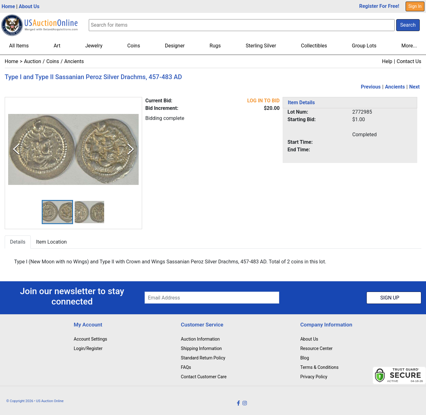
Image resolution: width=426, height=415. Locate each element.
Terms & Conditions (319, 367)
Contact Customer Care (204, 376)
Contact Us (409, 61)
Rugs (215, 46)
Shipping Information (201, 348)
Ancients (74, 61)
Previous (371, 87)
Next (414, 87)
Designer (175, 46)
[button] (57, 212)
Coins (133, 46)
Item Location (51, 242)
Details (17, 242)
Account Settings (90, 339)
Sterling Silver (261, 46)
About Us (29, 6)
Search (408, 25)
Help (387, 61)
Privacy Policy (313, 376)
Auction (32, 61)
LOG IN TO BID (263, 101)
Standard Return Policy (203, 357)
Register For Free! (379, 6)
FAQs (186, 367)
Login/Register (88, 348)
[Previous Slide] (16, 149)
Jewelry (94, 46)
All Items (19, 46)
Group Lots (364, 46)
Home (8, 6)
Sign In (415, 6)
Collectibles (314, 46)
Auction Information (200, 339)
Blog (304, 357)
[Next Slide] (131, 149)
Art (57, 46)
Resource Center (316, 348)
